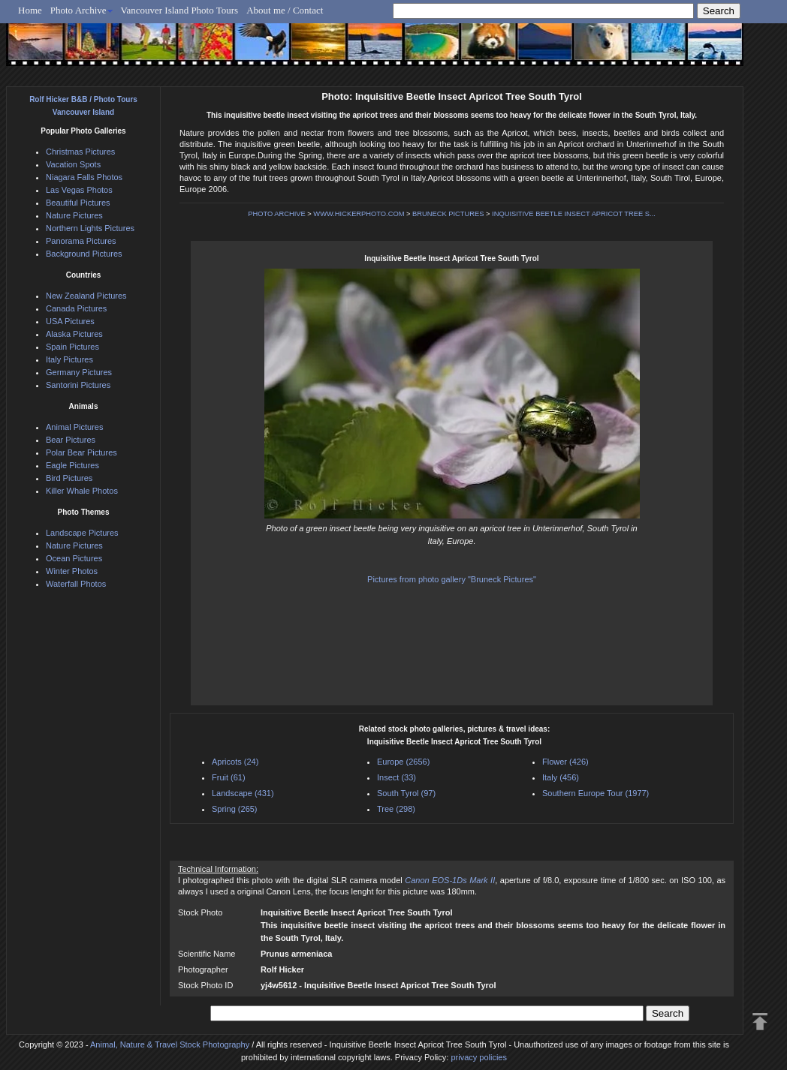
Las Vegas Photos (79, 189)
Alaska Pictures (74, 333)
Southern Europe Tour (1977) (595, 793)
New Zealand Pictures (86, 295)
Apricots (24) (235, 761)
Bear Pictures (70, 439)
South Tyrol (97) (406, 793)
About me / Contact (284, 10)
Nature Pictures (74, 215)
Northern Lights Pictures (90, 228)
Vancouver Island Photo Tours (180, 10)
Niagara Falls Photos (84, 177)
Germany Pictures (79, 372)
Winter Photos (72, 571)
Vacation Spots (73, 164)
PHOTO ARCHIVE (277, 214)
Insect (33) (396, 777)
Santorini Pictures (78, 384)
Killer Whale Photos (82, 490)
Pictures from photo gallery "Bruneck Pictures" (451, 579)
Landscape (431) (243, 793)
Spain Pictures (72, 346)
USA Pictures (70, 321)
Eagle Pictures (72, 465)
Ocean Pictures (74, 558)
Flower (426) (565, 761)
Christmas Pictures (80, 151)
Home (30, 10)
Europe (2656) (403, 761)
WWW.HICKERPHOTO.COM (358, 214)
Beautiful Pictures (78, 202)
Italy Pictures (69, 359)
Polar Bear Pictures (81, 452)
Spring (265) (235, 808)
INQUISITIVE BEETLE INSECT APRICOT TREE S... (574, 214)
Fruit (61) (229, 777)
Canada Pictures (76, 308)
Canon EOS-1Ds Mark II (450, 880)
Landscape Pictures (82, 532)
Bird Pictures (69, 477)
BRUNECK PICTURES (448, 214)
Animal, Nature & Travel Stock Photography (169, 1044)
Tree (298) (396, 808)
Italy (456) (560, 777)
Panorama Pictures (81, 240)
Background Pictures (84, 253)
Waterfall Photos (76, 583)
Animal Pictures (74, 426)
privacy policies (479, 1057)
